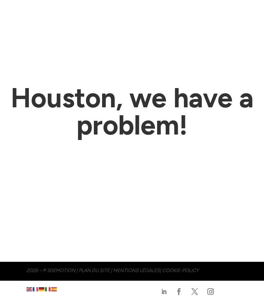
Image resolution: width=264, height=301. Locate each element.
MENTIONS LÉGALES (136, 270)
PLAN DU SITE (94, 270)
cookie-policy (180, 270)
